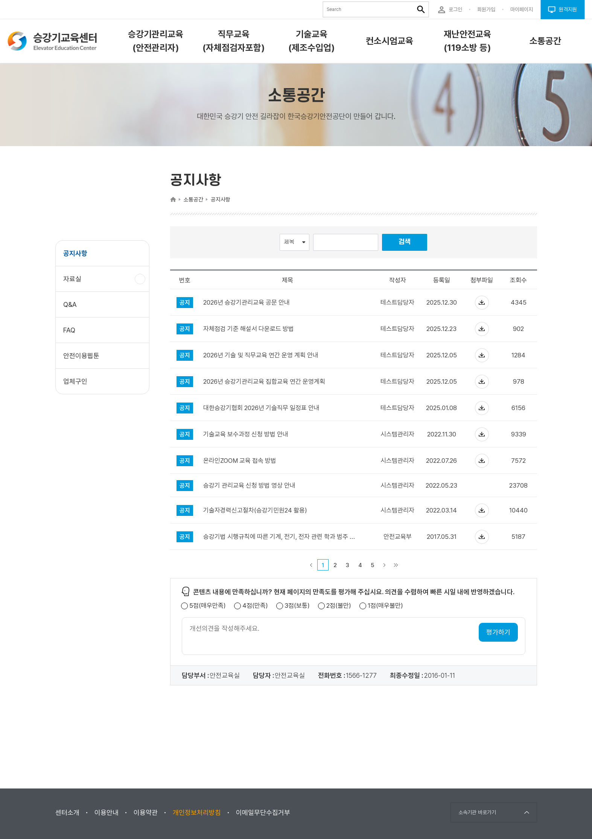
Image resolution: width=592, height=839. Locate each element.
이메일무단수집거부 (263, 812)
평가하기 (498, 632)
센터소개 (67, 812)
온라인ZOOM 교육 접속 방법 (239, 460)
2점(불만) (338, 606)
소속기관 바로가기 (477, 812)
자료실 (75, 282)
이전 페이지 (311, 565)
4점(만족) (255, 606)
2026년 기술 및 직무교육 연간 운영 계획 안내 (260, 355)
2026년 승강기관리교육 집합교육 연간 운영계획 (264, 381)
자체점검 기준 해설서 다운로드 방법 (248, 329)
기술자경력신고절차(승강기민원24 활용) (255, 510)
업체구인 (75, 381)
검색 (405, 242)
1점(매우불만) (385, 606)
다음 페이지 (384, 565)
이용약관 (146, 812)
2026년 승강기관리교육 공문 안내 (246, 302)
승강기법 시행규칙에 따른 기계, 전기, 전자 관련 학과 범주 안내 (280, 536)
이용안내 (106, 812)
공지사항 (75, 253)
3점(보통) (297, 606)
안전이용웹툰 (81, 356)
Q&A (70, 304)
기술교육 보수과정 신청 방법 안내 (245, 434)
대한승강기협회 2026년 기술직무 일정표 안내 (261, 408)
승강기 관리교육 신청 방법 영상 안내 (249, 485)
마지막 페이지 (396, 565)
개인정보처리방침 (197, 812)
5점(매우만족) (207, 606)
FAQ (69, 330)
